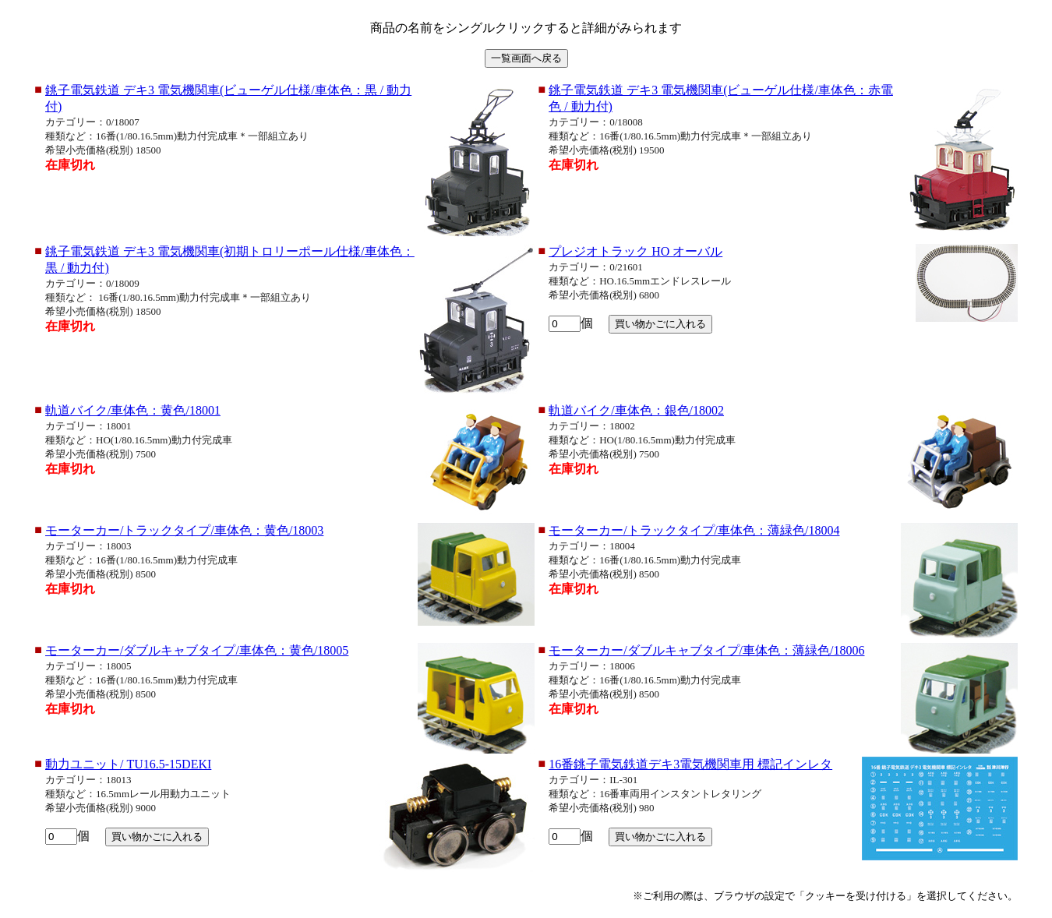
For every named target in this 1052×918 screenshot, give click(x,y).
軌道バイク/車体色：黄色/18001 (133, 410)
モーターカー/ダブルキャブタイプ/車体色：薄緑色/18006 (706, 650)
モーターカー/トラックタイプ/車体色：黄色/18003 (184, 530)
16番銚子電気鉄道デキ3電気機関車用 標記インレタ (690, 764)
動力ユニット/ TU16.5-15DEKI (128, 764)
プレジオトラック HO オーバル (635, 251)
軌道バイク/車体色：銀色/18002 (636, 410)
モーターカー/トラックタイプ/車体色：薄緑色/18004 (694, 530)
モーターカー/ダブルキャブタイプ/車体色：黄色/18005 (196, 650)
